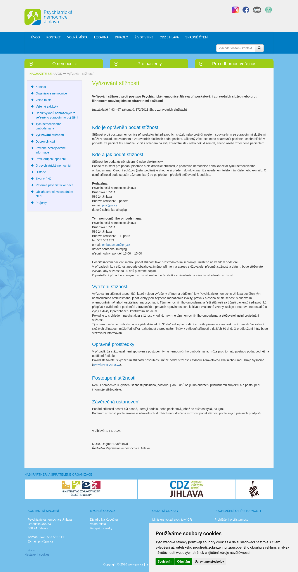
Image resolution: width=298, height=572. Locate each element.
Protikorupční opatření (51, 159)
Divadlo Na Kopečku (104, 519)
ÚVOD (35, 37)
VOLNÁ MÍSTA (77, 37)
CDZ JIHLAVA (169, 37)
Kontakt (41, 87)
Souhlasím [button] (165, 561)
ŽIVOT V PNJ (144, 37)
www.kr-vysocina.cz (106, 364)
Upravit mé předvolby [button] (209, 561)
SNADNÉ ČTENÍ (196, 37)
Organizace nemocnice (51, 93)
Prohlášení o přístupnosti (231, 519)
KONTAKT (53, 37)
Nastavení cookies (36, 554)
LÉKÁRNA (101, 37)
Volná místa (44, 100)
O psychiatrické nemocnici (53, 165)
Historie (41, 172)
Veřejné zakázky (47, 106)
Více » (31, 550)
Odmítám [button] (183, 561)
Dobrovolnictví (45, 141)
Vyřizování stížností (80, 73)
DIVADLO (121, 37)
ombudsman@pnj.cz (116, 244)
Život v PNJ (43, 178)
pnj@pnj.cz (109, 205)
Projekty (41, 202)
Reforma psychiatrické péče (54, 185)
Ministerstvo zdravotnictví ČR (172, 519)
